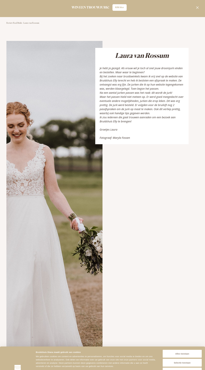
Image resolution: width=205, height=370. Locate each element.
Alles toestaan (182, 334)
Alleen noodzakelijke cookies (182, 352)
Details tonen (147, 364)
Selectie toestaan (182, 343)
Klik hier (119, 7)
